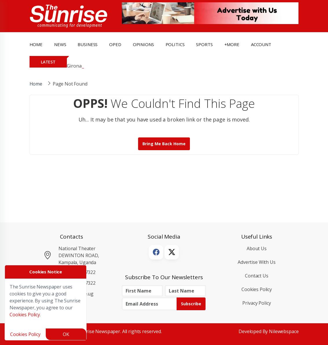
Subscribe (191, 303)
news (60, 44)
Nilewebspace (283, 331)
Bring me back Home (164, 143)
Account (261, 44)
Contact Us (256, 276)
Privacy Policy (256, 303)
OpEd (115, 44)
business (88, 44)
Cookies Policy (256, 289)
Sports (204, 44)
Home (36, 44)
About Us (257, 248)
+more (231, 44)
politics (175, 44)
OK (66, 334)
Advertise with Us (257, 262)
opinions (143, 44)
